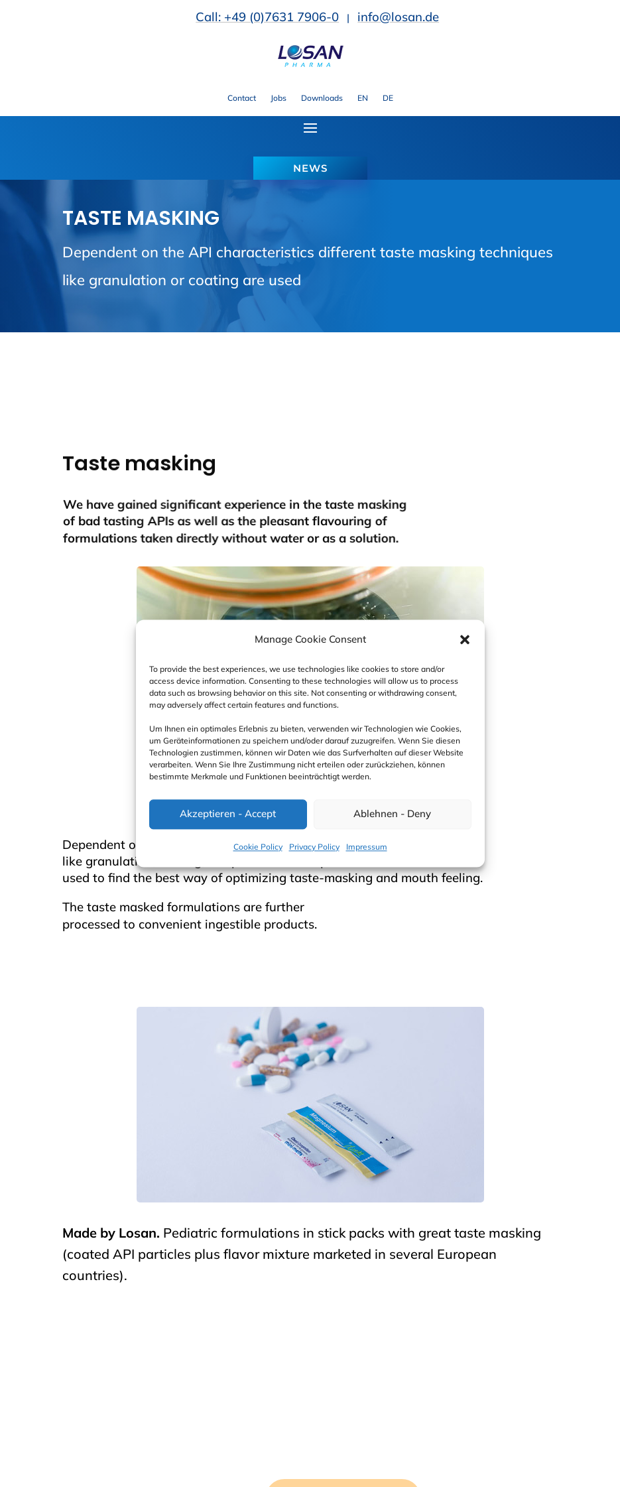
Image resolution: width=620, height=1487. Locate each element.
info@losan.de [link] (398, 17)
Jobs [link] (278, 98)
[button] (464, 640)
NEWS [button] (310, 168)
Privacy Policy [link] (314, 847)
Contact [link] (241, 98)
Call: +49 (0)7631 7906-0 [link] (267, 17)
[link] (310, 64)
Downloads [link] (322, 98)
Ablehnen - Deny (392, 814)
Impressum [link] (366, 847)
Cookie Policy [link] (257, 847)
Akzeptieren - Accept (228, 814)
